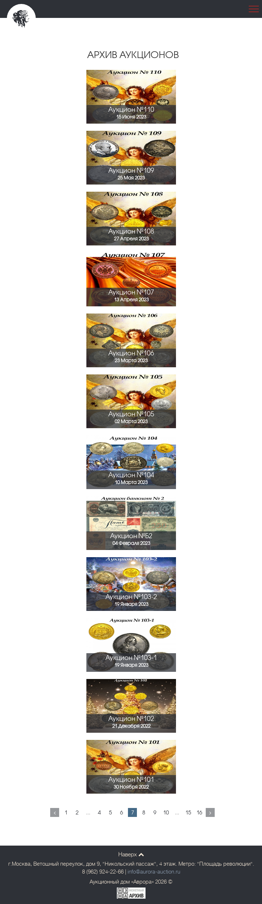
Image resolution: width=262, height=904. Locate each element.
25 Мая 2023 (131, 178)
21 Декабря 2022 (131, 726)
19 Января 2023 (131, 604)
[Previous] (54, 812)
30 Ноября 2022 (131, 787)
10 (166, 812)
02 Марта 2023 (131, 422)
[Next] (210, 812)
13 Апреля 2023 (131, 300)
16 (199, 812)
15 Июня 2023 (131, 117)
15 (188, 812)
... (88, 812)
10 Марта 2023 (131, 482)
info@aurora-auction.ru (154, 872)
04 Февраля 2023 (131, 543)
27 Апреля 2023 (131, 239)
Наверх (131, 854)
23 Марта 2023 (131, 361)
